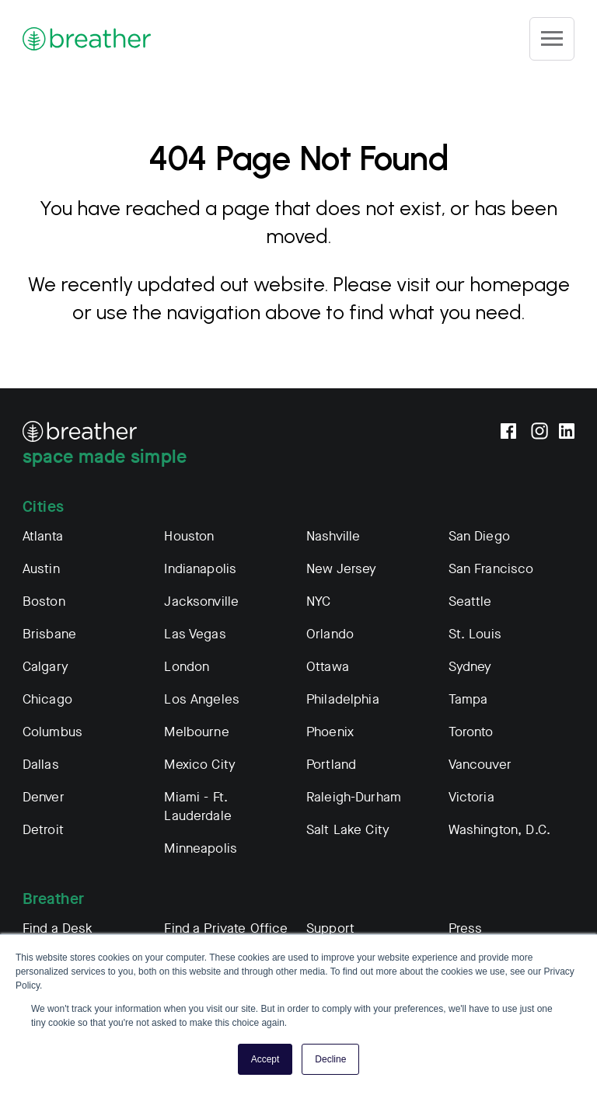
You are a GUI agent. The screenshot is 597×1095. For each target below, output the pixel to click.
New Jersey (341, 569)
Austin (41, 569)
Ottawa (327, 667)
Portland (331, 764)
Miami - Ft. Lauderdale (198, 806)
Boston (44, 601)
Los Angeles (201, 699)
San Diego (479, 536)
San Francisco (491, 569)
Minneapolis (200, 848)
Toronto (471, 732)
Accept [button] (265, 1059)
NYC (318, 601)
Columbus (52, 732)
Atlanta (43, 536)
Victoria (471, 797)
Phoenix (330, 732)
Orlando (330, 634)
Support (330, 928)
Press (466, 928)
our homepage (502, 284)
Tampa (468, 699)
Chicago (47, 699)
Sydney (470, 667)
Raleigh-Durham (353, 797)
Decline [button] (330, 1059)
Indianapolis (200, 569)
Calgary (45, 667)
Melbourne (196, 732)
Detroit (43, 830)
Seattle (470, 601)
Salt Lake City (347, 830)
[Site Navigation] (551, 39)
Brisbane (49, 634)
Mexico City (200, 764)
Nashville (333, 536)
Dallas (41, 764)
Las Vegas (194, 634)
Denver (44, 797)
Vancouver (480, 764)
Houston (189, 536)
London (186, 667)
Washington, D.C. (499, 830)
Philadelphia (342, 699)
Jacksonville (201, 601)
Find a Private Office (226, 928)
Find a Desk (58, 928)
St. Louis (475, 634)
